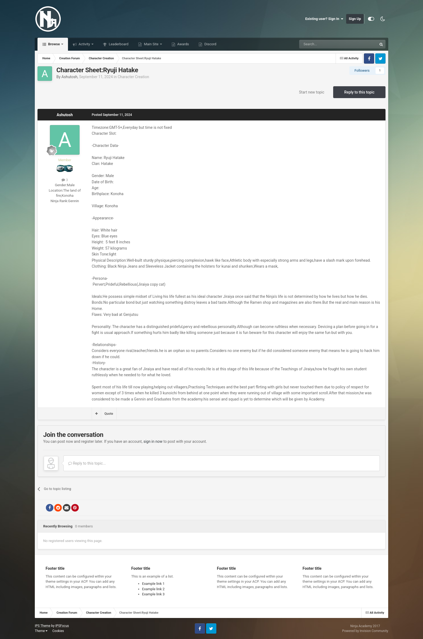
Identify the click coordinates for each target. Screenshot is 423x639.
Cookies (58, 631)
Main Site (151, 44)
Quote (108, 414)
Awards (182, 44)
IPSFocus (62, 626)
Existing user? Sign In (324, 19)
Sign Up (355, 19)
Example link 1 (153, 584)
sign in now (153, 441)
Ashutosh (69, 77)
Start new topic (311, 92)
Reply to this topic (359, 92)
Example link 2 (153, 589)
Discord (209, 44)
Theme (41, 631)
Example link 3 (153, 594)
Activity (84, 44)
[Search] (325, 44)
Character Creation (133, 77)
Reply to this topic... (87, 463)
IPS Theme (42, 626)
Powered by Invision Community (365, 631)
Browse (54, 44)
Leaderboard (118, 44)
